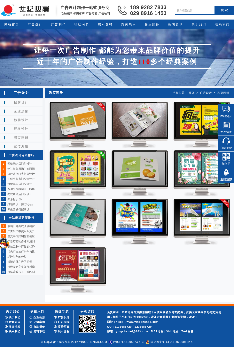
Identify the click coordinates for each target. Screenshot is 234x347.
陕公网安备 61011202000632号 (172, 341)
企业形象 (21, 111)
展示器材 (105, 24)
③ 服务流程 (12, 326)
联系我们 (222, 24)
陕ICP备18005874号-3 (128, 341)
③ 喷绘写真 (62, 326)
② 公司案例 (37, 322)
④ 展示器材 (62, 331)
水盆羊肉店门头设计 (19, 184)
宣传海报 (21, 146)
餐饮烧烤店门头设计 (19, 163)
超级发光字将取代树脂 (21, 266)
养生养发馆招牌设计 (19, 209)
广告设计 (35, 24)
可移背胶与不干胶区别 (21, 271)
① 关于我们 (12, 317)
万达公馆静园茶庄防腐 (21, 189)
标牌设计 (21, 120)
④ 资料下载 (37, 331)
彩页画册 (21, 137)
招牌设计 (21, 102)
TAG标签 (187, 331)
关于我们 (198, 24)
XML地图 (172, 331)
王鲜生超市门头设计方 (21, 178)
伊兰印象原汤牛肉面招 (21, 168)
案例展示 (128, 24)
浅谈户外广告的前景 (19, 261)
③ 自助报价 (37, 326)
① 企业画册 (37, 317)
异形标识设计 (15, 199)
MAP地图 (157, 331)
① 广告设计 (62, 317)
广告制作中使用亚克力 (21, 231)
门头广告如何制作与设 (21, 251)
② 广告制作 (62, 322)
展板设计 (21, 128)
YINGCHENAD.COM (93, 341)
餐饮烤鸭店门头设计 (19, 194)
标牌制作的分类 (17, 256)
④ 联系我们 (12, 331)
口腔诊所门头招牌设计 (21, 173)
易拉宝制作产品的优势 (21, 246)
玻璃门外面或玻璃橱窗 (21, 226)
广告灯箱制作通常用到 (21, 241)
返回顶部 (226, 179)
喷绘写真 (81, 24)
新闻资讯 (175, 24)
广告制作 (58, 24)
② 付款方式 (12, 322)
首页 (191, 92)
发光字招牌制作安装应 (21, 236)
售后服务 (152, 24)
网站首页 (11, 24)
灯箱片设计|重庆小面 (20, 204)
